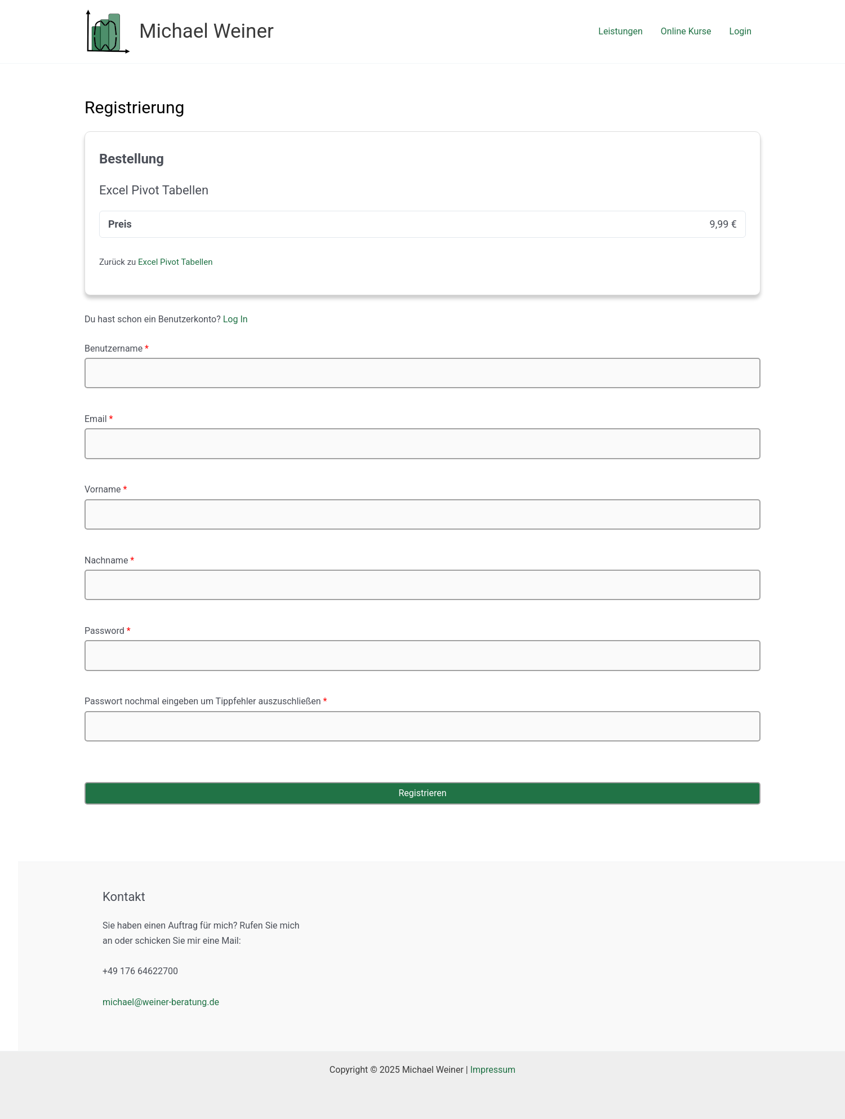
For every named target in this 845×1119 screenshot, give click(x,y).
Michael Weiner (206, 31)
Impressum (493, 1069)
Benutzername (116, 348)
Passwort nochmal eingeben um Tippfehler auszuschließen (205, 701)
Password (107, 630)
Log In (235, 319)
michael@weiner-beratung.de (161, 1002)
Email (98, 419)
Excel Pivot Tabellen (175, 262)
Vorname (105, 489)
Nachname (109, 560)
